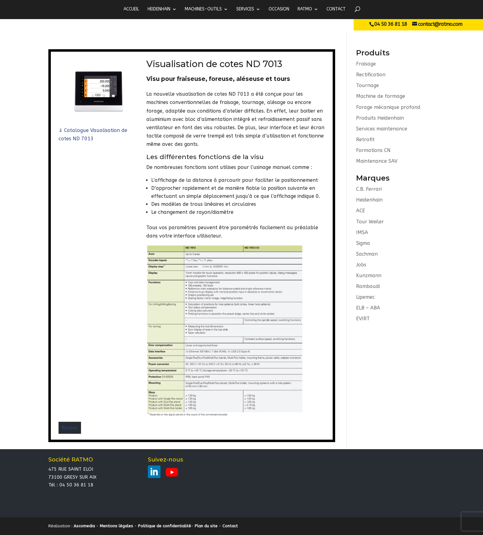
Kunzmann (368, 276)
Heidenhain (369, 200)
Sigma (363, 243)
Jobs (361, 265)
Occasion (279, 9)
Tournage (367, 85)
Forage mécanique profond (388, 107)
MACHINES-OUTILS (203, 9)
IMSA (362, 233)
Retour (70, 428)
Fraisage (366, 64)
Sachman (367, 254)
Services (245, 9)
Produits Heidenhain (380, 118)
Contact (336, 9)
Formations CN (373, 151)
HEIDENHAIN (159, 9)
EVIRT (363, 319)
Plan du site (206, 526)
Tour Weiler (370, 222)
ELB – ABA (368, 308)
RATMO (305, 9)
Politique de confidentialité (164, 526)
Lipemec (365, 298)
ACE (360, 211)
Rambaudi (368, 287)
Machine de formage (380, 96)
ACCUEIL (131, 9)
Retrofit (365, 139)
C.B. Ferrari (369, 189)
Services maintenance (381, 129)
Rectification (370, 75)
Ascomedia (84, 526)
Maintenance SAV (376, 161)
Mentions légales (116, 526)
